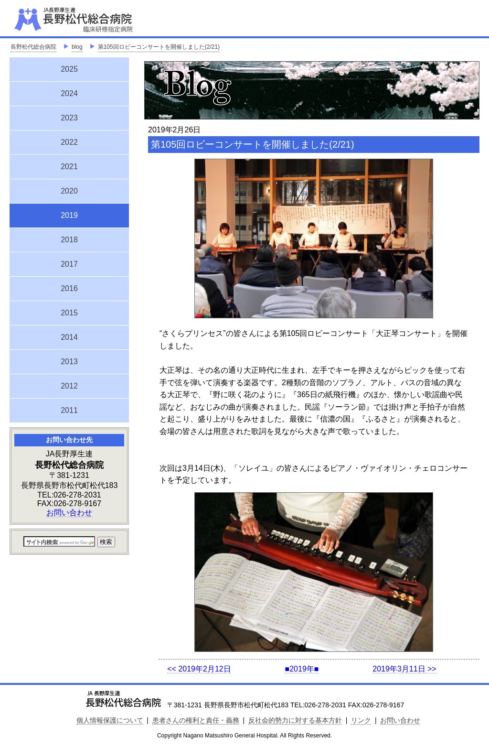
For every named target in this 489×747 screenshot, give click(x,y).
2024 (69, 93)
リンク (361, 720)
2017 (69, 264)
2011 (69, 410)
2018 (69, 240)
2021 (69, 166)
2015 (69, 313)
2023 (69, 118)
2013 (69, 361)
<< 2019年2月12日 (199, 669)
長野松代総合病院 (33, 46)
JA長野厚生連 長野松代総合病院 (103, 19)
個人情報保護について (109, 720)
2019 (69, 214)
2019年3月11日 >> (404, 669)
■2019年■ (302, 669)
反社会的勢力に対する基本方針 (295, 720)
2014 (69, 337)
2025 (69, 69)
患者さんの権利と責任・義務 (195, 720)
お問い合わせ (69, 513)
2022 (69, 142)
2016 (69, 288)
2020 (69, 191)
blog (77, 46)
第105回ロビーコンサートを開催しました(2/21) (159, 46)
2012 (69, 386)
